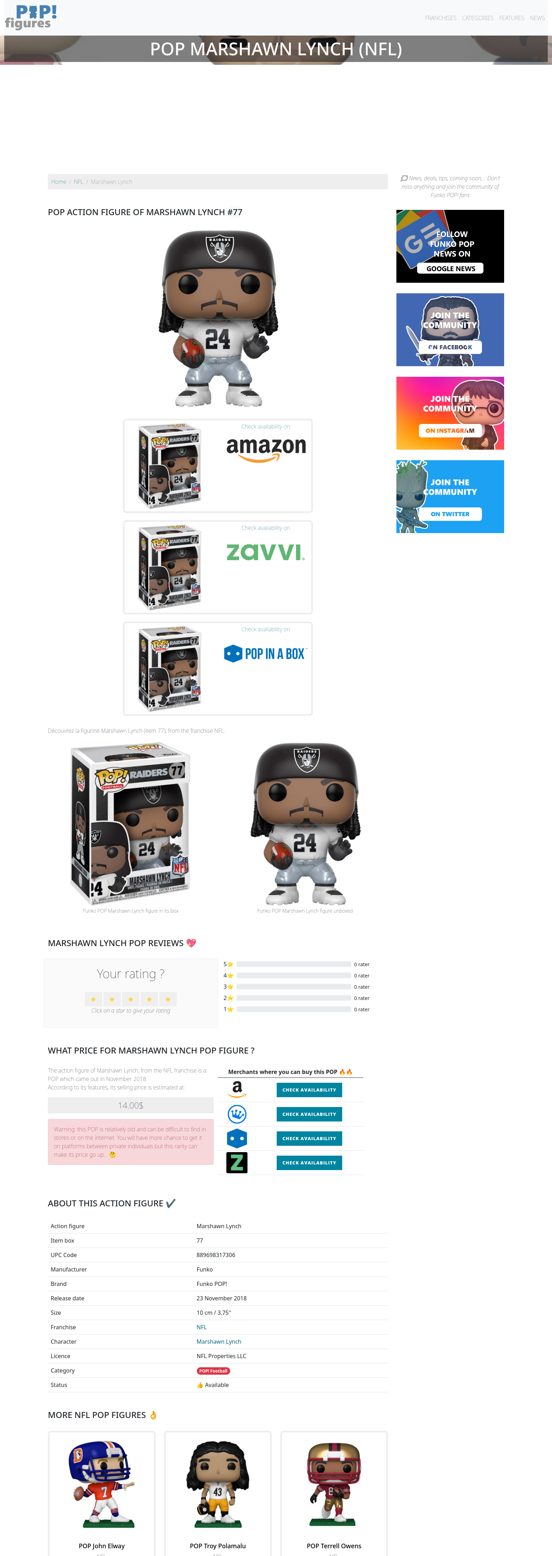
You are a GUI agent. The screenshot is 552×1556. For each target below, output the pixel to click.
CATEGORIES (478, 18)
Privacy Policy (363, 1546)
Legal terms (327, 1546)
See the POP (102, 1442)
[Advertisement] (276, 121)
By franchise (270, 1532)
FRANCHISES (440, 18)
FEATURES (511, 18)
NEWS (537, 18)
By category (342, 1532)
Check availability (309, 944)
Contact (298, 1546)
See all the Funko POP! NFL (218, 1474)
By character (306, 1532)
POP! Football (213, 1224)
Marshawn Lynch (219, 1195)
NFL (202, 1181)
